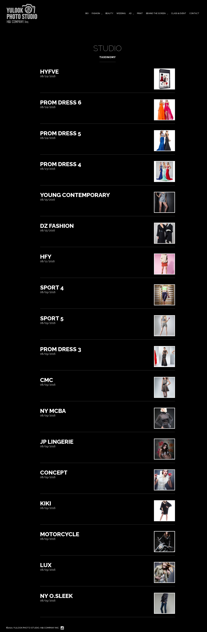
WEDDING (121, 13)
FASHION (96, 13)
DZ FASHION (57, 225)
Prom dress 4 (60, 164)
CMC (46, 380)
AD (130, 13)
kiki (45, 503)
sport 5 (52, 318)
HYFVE (49, 71)
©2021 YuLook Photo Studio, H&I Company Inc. (32, 628)
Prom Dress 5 (60, 133)
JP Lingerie (56, 441)
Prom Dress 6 (60, 102)
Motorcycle (59, 534)
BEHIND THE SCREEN (156, 13)
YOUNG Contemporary (75, 195)
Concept (53, 472)
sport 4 (52, 287)
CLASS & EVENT (178, 13)
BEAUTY (109, 13)
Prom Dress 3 (60, 349)
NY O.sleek (56, 595)
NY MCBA (53, 410)
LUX (45, 565)
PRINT (140, 13)
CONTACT (194, 13)
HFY (45, 256)
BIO (86, 13)
